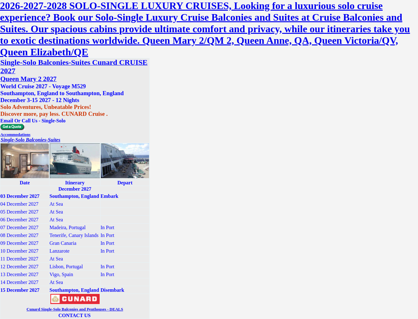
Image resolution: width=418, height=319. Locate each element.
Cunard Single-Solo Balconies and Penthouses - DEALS (75, 309)
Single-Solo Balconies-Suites (30, 139)
